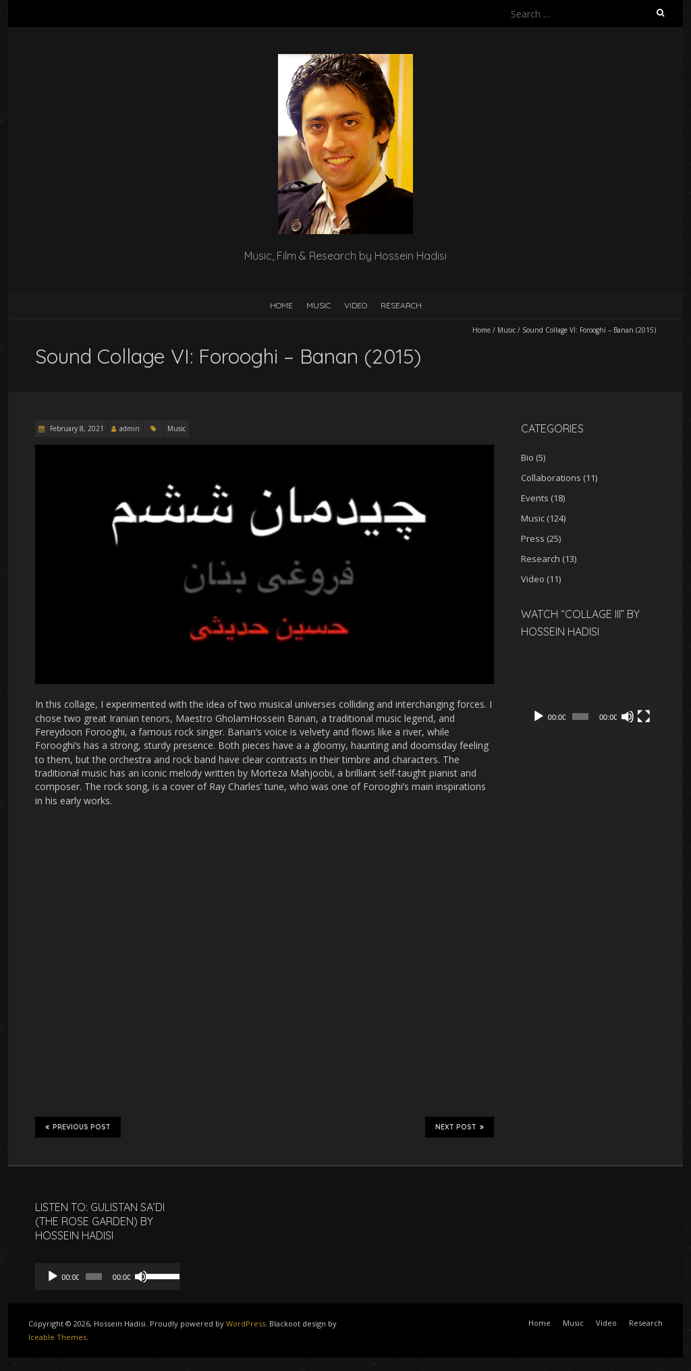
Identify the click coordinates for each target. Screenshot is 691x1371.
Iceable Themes (57, 1337)
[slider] (90, 1276)
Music (318, 305)
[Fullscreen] (644, 716)
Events (535, 498)
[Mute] (627, 716)
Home (281, 305)
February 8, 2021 (76, 428)
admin (129, 428)
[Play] (538, 716)
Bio (527, 457)
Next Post (459, 1127)
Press (533, 538)
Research (401, 305)
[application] (588, 692)
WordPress (245, 1323)
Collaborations (551, 478)
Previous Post (78, 1127)
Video (355, 305)
